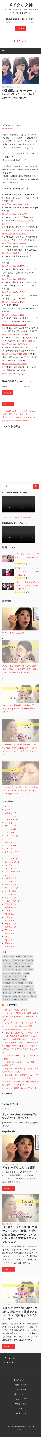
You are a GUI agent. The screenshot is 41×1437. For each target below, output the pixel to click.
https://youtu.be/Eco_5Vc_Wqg (14, 373)
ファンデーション (12, 871)
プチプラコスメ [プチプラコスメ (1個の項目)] (17, 973)
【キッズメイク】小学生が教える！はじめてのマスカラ (27, 557)
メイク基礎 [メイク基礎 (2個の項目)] (28, 983)
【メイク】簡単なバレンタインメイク (21, 1088)
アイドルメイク (11, 819)
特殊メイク (9, 933)
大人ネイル (9, 914)
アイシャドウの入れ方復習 (16, 1010)
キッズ (7, 839)
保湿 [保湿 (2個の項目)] (26, 989)
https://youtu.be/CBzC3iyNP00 (14, 364)
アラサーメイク (11, 826)
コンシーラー (8, 404)
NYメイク (9, 806)
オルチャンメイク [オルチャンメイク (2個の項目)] (26, 963)
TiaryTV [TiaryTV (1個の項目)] (25, 957)
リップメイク (10, 897)
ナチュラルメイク (12, 862)
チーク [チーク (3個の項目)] (28, 966)
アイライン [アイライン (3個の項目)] (6, 963)
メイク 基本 (10, 891)
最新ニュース (10, 927)
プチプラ (8, 875)
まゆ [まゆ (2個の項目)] (31, 957)
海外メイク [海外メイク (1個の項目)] (16, 996)
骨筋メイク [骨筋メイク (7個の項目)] (24, 999)
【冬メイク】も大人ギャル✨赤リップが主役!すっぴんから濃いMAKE (27, 585)
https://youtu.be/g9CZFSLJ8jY (14, 324)
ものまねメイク (11, 813)
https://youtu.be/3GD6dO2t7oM (15, 334)
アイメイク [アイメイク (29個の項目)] (29, 960)
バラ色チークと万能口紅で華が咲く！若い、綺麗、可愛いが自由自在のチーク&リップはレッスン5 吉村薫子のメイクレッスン (19, 1234)
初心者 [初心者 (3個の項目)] (31, 989)
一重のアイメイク (12, 901)
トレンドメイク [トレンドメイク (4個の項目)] (8, 970)
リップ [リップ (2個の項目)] (15, 986)
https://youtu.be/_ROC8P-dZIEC (14, 354)
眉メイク (8, 940)
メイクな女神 (21, 5)
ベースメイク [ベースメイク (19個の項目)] (7, 976)
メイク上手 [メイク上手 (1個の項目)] (22, 976)
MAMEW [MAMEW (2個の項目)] (18, 957)
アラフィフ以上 (11, 829)
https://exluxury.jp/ (23, 517)
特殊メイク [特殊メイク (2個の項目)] (25, 996)
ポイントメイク (11, 888)
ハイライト (9, 865)
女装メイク (9, 917)
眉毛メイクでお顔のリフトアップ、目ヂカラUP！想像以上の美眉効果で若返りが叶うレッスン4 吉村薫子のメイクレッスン (20, 1035)
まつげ (7, 810)
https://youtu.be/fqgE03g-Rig (14, 243)
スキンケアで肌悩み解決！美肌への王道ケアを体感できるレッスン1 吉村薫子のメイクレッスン (20, 1016)
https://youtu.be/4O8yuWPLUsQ (15, 204)
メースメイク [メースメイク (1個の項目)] (7, 986)
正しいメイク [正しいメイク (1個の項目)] (7, 996)
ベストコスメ (10, 878)
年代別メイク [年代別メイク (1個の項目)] (30, 993)
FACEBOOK (7, 1093)
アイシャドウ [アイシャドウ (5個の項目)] (7, 960)
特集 (7, 936)
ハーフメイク (10, 868)
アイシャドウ (10, 816)
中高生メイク (10, 907)
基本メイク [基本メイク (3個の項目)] (21, 993)
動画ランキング (20, 1380)
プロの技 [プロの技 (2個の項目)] (26, 973)
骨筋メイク (9, 946)
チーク (7, 855)
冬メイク (8, 910)
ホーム (20, 1375)
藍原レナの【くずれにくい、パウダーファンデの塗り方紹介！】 (27, 571)
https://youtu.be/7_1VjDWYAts (14, 302)
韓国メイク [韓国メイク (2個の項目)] (15, 999)
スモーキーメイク (12, 852)
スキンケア (9, 849)
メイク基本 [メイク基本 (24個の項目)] (19, 983)
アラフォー (9, 832)
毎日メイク (9, 930)
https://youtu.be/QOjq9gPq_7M (14, 292)
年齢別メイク (10, 923)
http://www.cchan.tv (10, 128)
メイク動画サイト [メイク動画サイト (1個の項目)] (8, 983)
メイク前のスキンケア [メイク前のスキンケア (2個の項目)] (10, 980)
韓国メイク (9, 943)
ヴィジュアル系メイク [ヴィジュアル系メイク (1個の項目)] (26, 986)
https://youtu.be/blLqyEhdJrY (13, 315)
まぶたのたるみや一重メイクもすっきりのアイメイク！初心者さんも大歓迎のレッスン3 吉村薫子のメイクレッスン (20, 1026)
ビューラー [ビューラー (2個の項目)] (6, 973)
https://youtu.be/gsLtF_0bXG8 (14, 233)
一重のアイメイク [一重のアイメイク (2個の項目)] (8, 989)
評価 (8, 22)
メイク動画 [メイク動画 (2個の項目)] (22, 980)
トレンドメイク (11, 858)
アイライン (9, 823)
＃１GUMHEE (29, 341)
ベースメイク (10, 881)
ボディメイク (10, 884)
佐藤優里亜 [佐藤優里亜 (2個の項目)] (19, 989)
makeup (18, 87)
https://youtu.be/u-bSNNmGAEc (15, 214)
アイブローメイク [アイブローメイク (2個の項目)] (19, 960)
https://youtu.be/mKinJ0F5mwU (15, 266)
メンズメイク (10, 894)
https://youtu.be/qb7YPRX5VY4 (14, 344)
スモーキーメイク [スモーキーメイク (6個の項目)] (19, 966)
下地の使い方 (10, 904)
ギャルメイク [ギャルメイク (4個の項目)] (7, 966)
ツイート (6, 1109)
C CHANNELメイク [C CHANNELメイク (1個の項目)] (9, 957)
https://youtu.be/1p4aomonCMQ (15, 253)
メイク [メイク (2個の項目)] (15, 976)
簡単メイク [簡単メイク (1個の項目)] (6, 999)
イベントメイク (11, 836)
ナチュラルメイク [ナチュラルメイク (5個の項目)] (20, 970)
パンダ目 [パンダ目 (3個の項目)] (30, 970)
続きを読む (8, 1188)
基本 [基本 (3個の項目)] (14, 993)
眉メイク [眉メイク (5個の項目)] (33, 996)
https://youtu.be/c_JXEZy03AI (14, 279)
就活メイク (9, 920)
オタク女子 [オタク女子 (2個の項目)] (15, 963)
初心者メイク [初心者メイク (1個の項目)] (7, 993)
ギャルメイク (10, 842)
